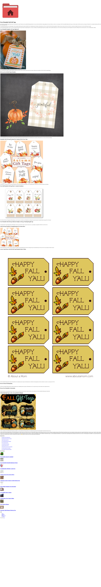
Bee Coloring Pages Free (5, 442)
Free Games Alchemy (4, 504)
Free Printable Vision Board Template (6, 449)
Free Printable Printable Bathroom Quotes (9, 462)
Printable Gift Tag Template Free (6, 437)
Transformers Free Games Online (7, 498)
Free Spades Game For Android (6, 456)
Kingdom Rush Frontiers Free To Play (7, 438)
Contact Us (3, 514)
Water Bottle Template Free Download (8, 486)
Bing (4, 517)
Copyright (3, 516)
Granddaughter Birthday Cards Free (7, 468)
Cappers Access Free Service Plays (7, 474)
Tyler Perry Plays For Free (5, 445)
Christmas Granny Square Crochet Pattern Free (10, 480)
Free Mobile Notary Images (5, 492)
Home (2, 513)
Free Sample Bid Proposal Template (6, 441)
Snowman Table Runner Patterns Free (8, 510)
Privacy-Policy (4, 515)
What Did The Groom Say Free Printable (7, 446)
